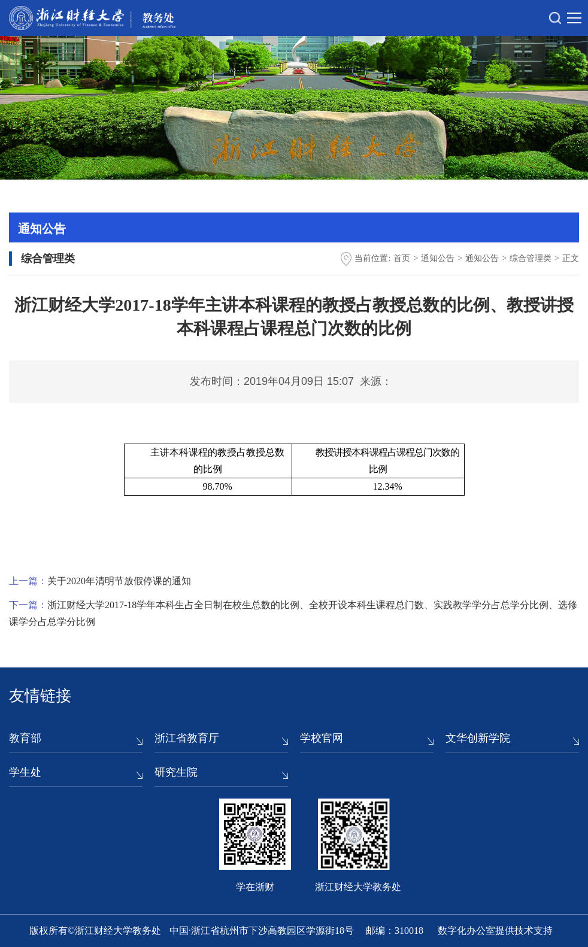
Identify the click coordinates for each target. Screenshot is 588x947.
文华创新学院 (477, 738)
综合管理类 (530, 258)
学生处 (25, 772)
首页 (401, 258)
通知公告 (437, 258)
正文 (570, 258)
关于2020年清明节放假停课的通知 (119, 581)
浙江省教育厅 (186, 738)
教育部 (25, 738)
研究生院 (176, 772)
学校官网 (321, 738)
